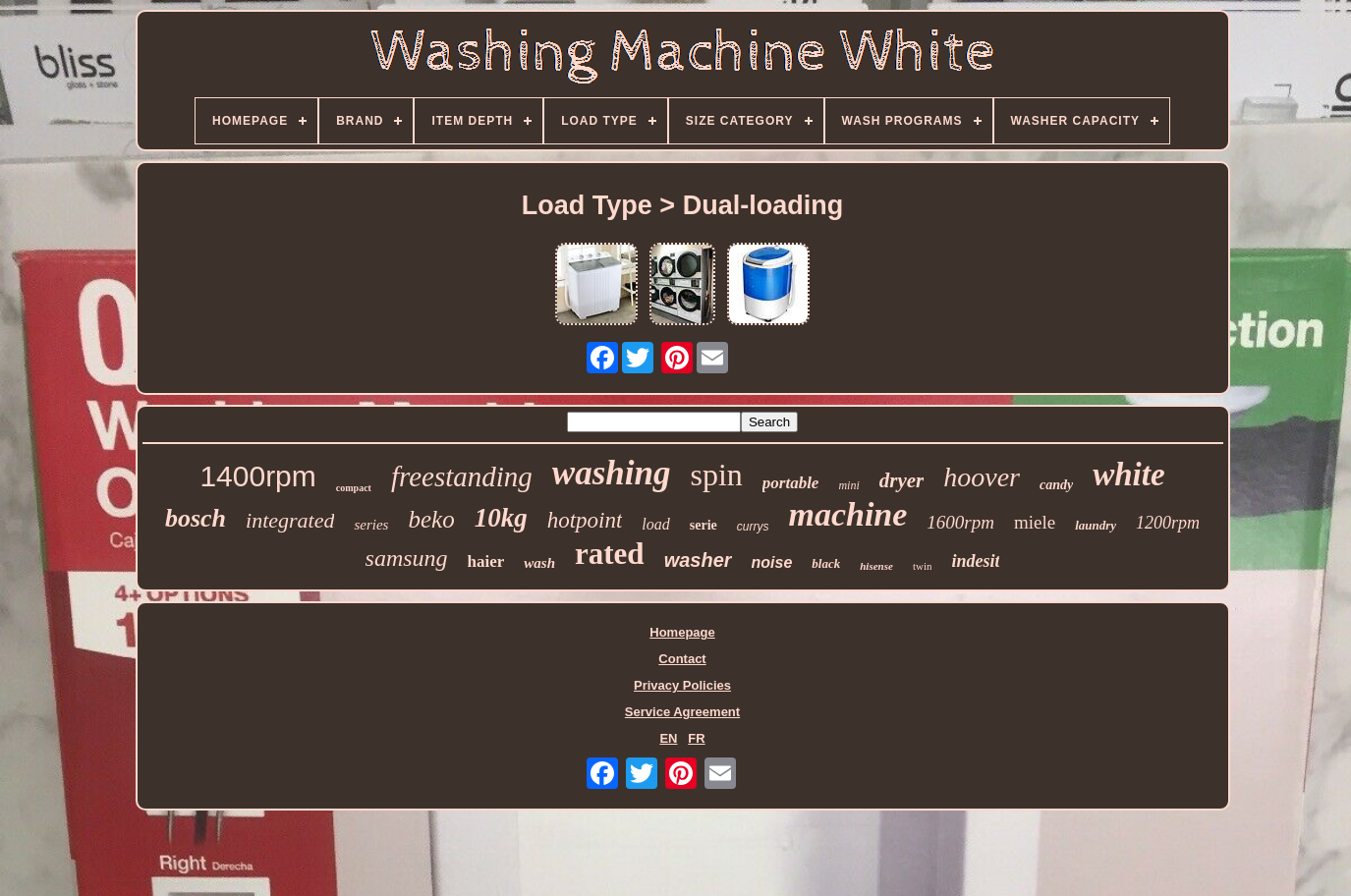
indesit (975, 561)
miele (1034, 522)
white (1128, 474)
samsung (407, 558)
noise (772, 562)
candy (1056, 484)
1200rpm (1168, 522)
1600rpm (960, 522)
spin (716, 474)
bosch (195, 518)
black (826, 563)
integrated (290, 520)
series (371, 524)
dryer (902, 480)
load (655, 524)
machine (847, 514)
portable (790, 483)
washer (698, 560)
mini (848, 485)
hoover (981, 477)
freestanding (462, 476)
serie (703, 525)
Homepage (681, 632)
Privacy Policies (682, 685)
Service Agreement (682, 711)
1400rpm (257, 476)
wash (539, 563)
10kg (501, 517)
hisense (876, 566)
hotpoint (585, 520)
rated (610, 553)
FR (696, 738)
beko (431, 519)
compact (353, 487)
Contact (681, 658)
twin (922, 566)
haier (486, 561)
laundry (1095, 525)
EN (668, 738)
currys (753, 526)
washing (611, 473)
